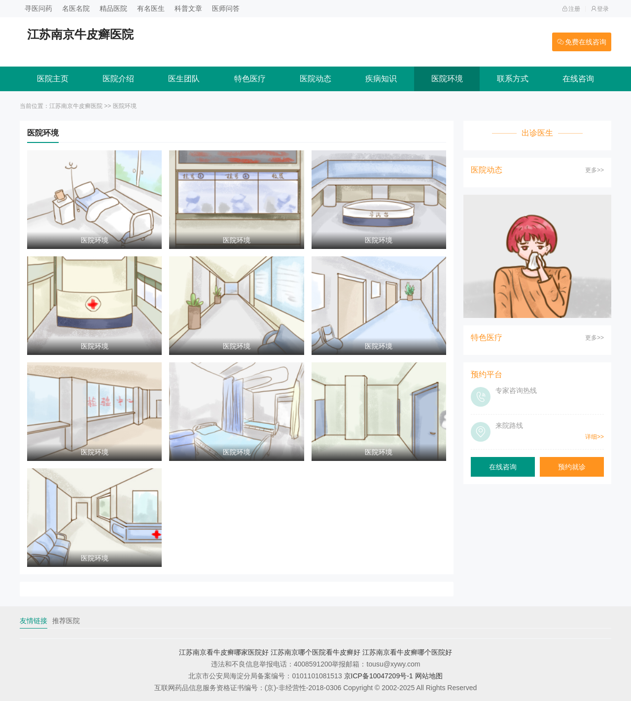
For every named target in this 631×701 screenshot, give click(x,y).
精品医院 (113, 8)
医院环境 (447, 78)
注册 (571, 8)
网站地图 (429, 676)
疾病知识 (381, 78)
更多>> (594, 170)
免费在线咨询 (581, 42)
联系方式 (512, 78)
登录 (600, 8)
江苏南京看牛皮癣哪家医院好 (224, 652)
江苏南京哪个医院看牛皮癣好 (315, 652)
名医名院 (76, 8)
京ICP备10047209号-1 (378, 676)
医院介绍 (118, 78)
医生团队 (184, 78)
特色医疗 (250, 78)
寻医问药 (38, 8)
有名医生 (151, 8)
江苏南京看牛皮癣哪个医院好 (407, 652)
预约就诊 (572, 467)
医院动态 (315, 78)
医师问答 (226, 8)
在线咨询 (578, 78)
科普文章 (188, 8)
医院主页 (53, 78)
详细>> (594, 436)
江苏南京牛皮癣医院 (76, 106)
